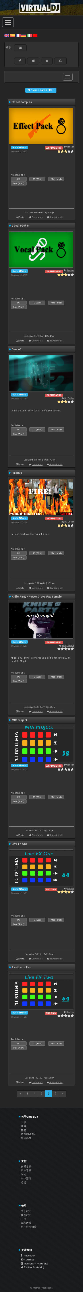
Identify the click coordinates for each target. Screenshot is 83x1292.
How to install (56, 217)
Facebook (28, 1255)
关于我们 (26, 1211)
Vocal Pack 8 (20, 225)
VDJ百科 (26, 1178)
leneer (70, 147)
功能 (23, 1130)
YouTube (27, 1259)
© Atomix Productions (41, 1287)
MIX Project (19, 720)
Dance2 (16, 349)
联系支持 (26, 1166)
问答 (23, 1174)
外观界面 (26, 1138)
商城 (23, 1126)
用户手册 (26, 1170)
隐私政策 (26, 1222)
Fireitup (17, 473)
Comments (37, 217)
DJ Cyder (69, 398)
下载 (23, 1122)
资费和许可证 (29, 1134)
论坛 (23, 1182)
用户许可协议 (29, 1226)
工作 (23, 1219)
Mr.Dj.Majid (68, 645)
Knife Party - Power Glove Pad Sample (37, 596)
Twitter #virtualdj (32, 1267)
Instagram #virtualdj (34, 1263)
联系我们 (26, 1215)
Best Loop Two (21, 967)
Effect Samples (22, 102)
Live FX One (19, 843)
